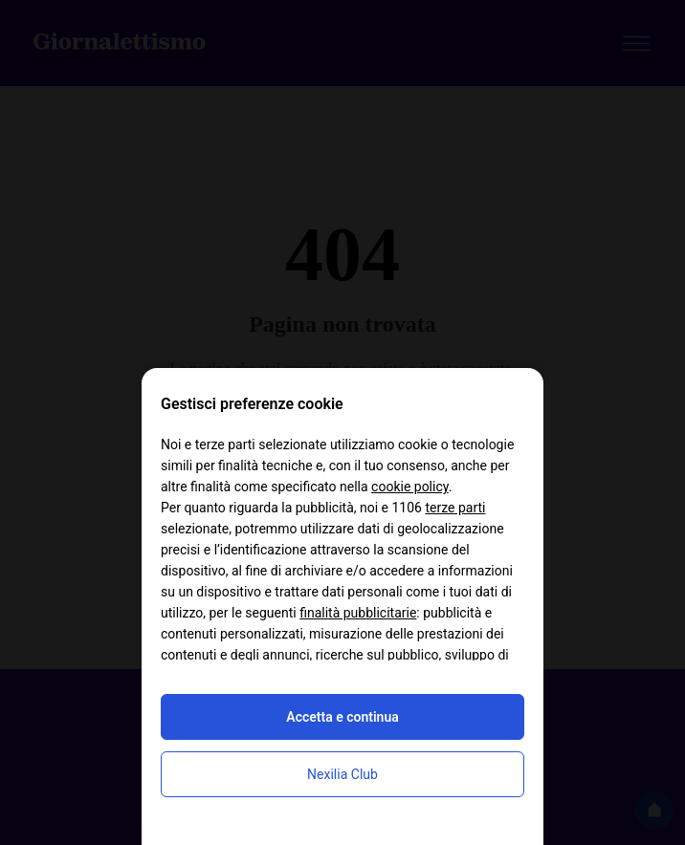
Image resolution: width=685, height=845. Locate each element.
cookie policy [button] (410, 486)
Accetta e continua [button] (342, 717)
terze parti (455, 507)
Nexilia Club (342, 774)
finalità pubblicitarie (357, 612)
